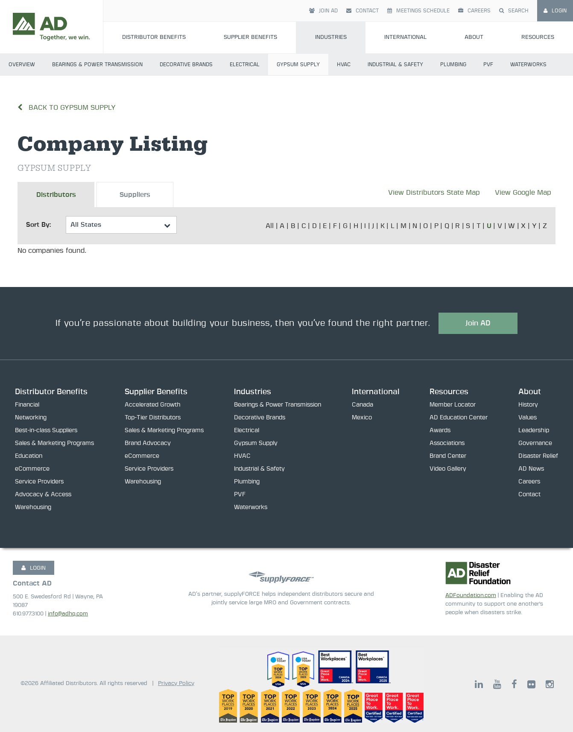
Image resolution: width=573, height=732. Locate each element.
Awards (440, 430)
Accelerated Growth (153, 405)
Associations (447, 443)
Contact (362, 10)
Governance (535, 443)
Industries (331, 37)
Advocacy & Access (43, 495)
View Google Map (523, 192)
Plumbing (453, 64)
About (474, 37)
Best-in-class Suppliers (46, 430)
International (405, 37)
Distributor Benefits (154, 37)
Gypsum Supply (298, 64)
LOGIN (33, 568)
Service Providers (39, 482)
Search (514, 10)
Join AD (323, 10)
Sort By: (38, 225)
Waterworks (528, 64)
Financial (27, 405)
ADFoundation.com (470, 595)
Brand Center (448, 456)
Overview (22, 64)
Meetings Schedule (418, 10)
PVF (488, 64)
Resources (449, 392)
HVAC (344, 64)
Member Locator (453, 405)
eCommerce (32, 469)
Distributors (56, 194)
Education (28, 456)
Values (527, 418)
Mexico (362, 418)
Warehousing (33, 507)
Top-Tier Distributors (153, 418)
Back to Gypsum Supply (67, 107)
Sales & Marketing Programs (54, 443)
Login (555, 10)
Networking (31, 418)
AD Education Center (459, 418)
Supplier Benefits (250, 37)
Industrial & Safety (395, 64)
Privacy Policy (176, 683)
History (528, 405)
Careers (474, 10)
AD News (531, 469)
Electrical (245, 64)
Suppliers (135, 194)
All (270, 226)
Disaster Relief (538, 456)
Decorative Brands (186, 64)
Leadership (533, 430)
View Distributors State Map (434, 192)
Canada (362, 405)
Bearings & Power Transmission (97, 64)
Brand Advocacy (148, 443)
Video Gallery (448, 469)
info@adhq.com (68, 614)
